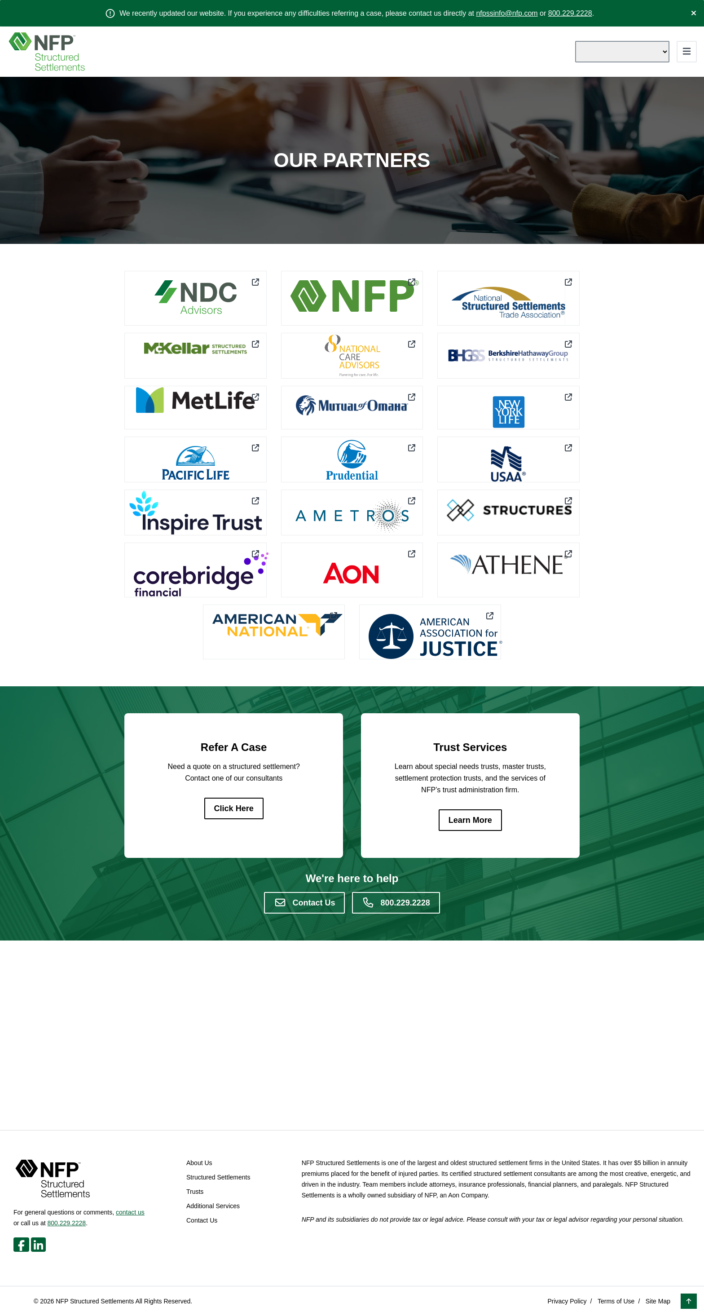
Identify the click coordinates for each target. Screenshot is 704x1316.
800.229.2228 (570, 13)
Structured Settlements (218, 1177)
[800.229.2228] (396, 903)
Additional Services (213, 1206)
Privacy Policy (566, 1301)
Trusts (194, 1191)
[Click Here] (234, 808)
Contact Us (201, 1220)
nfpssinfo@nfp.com (506, 13)
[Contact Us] (304, 903)
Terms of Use (616, 1301)
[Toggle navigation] (687, 51)
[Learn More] (470, 820)
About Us (199, 1162)
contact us (130, 1212)
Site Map (658, 1301)
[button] (689, 1301)
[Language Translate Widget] (622, 51)
